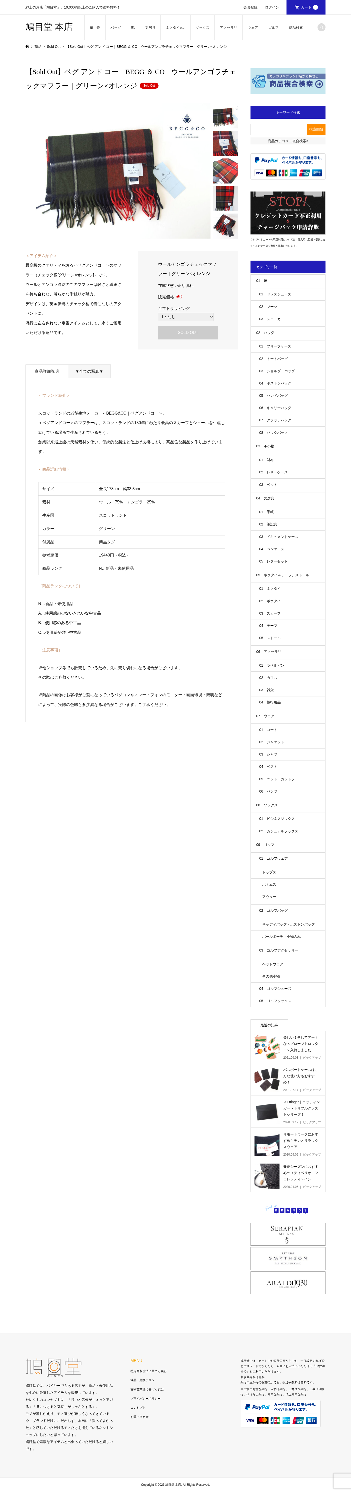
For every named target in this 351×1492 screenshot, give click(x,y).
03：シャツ (268, 754)
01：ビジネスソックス (277, 819)
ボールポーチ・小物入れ (281, 937)
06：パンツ (268, 791)
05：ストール (270, 638)
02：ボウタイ (270, 601)
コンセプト (138, 1407)
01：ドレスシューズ (275, 294)
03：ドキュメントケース (278, 537)
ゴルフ (273, 28)
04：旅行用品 (270, 702)
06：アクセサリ (268, 652)
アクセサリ (228, 28)
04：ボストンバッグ (275, 383)
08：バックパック (273, 433)
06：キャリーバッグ (275, 408)
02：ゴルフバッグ (273, 910)
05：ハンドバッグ (273, 396)
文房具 (150, 28)
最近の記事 (269, 1025)
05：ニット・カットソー (278, 779)
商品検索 (296, 28)
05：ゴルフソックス (275, 1001)
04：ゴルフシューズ (275, 989)
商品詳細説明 (47, 371)
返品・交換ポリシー (144, 1380)
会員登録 (251, 7)
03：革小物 (265, 446)
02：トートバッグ (273, 359)
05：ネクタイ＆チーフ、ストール (282, 575)
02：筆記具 (268, 524)
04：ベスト (268, 767)
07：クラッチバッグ (275, 420)
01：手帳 (266, 512)
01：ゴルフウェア (273, 858)
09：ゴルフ (265, 845)
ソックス (203, 28)
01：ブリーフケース (275, 346)
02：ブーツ (268, 307)
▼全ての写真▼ (89, 371)
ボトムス (269, 884)
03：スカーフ (270, 613)
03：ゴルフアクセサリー (278, 950)
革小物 (95, 28)
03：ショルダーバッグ (277, 371)
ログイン (272, 7)
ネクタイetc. (176, 28)
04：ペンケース (271, 549)
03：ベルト (268, 485)
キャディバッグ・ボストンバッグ (288, 924)
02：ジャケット (271, 742)
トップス (269, 872)
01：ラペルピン (271, 665)
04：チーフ (268, 626)
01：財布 (266, 460)
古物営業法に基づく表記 (147, 1389)
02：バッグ (265, 333)
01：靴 (261, 281)
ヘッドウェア (272, 964)
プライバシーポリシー (145, 1398)
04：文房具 (265, 498)
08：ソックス (267, 805)
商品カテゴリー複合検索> (288, 141)
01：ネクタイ (270, 589)
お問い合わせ (139, 1417)
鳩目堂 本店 (49, 27)
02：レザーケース (273, 472)
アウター (269, 897)
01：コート (268, 730)
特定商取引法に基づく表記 (148, 1371)
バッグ (115, 28)
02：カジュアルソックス (278, 831)
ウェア (253, 28)
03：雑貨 (266, 690)
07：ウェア (265, 716)
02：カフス (268, 678)
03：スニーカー (271, 319)
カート (309, 7)
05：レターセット (273, 561)
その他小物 (271, 976)
